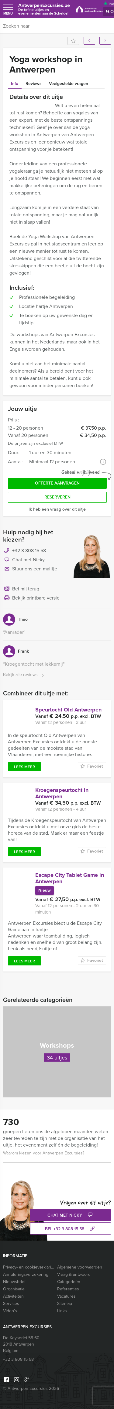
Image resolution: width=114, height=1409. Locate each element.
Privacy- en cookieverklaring (28, 1267)
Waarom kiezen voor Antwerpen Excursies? (43, 1153)
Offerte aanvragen (57, 483)
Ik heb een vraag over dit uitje (57, 509)
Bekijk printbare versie (31, 598)
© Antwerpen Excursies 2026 (31, 1388)
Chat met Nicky (24, 560)
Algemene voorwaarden (79, 1267)
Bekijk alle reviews (24, 674)
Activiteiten (13, 1296)
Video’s (10, 1311)
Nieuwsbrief (14, 1282)
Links (62, 1311)
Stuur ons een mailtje (30, 569)
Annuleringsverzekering (25, 1274)
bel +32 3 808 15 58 (70, 1229)
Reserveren (57, 497)
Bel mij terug (21, 589)
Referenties (68, 1289)
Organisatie (14, 1289)
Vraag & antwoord (74, 1274)
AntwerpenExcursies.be (44, 9)
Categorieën (68, 1282)
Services (11, 1303)
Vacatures (66, 1296)
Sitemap (64, 1303)
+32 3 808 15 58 (29, 550)
